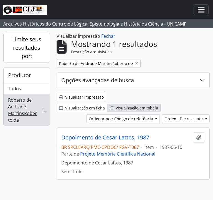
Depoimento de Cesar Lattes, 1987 (105, 137)
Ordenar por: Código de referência (121, 118)
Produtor (19, 75)
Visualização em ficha (82, 108)
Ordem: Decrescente (184, 118)
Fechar (108, 36)
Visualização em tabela (134, 108)
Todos (14, 89)
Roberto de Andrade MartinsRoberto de (26, 110)
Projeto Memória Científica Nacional (117, 154)
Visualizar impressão (81, 97)
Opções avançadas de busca (97, 80)
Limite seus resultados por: (26, 48)
